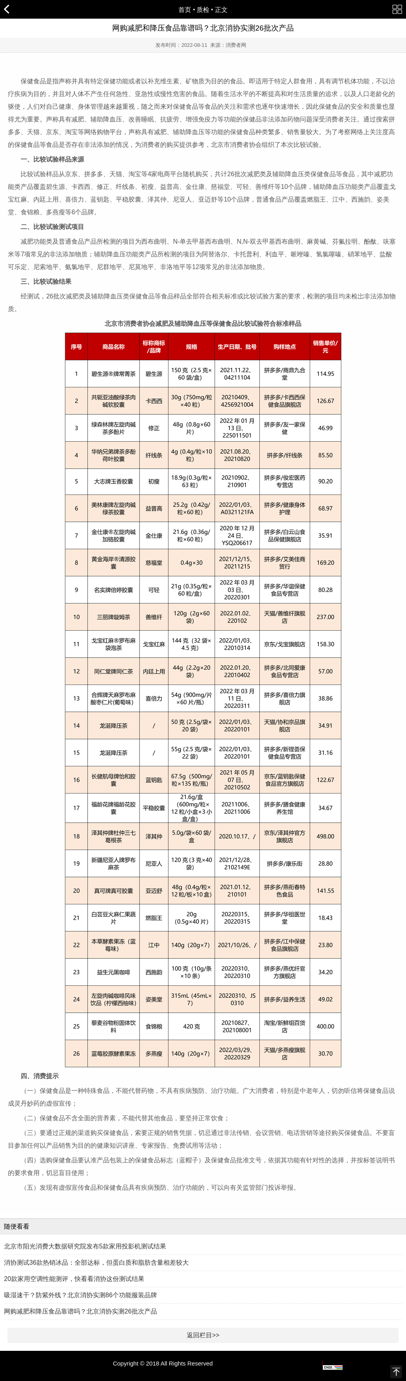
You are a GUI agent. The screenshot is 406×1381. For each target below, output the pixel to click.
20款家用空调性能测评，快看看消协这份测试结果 (74, 1278)
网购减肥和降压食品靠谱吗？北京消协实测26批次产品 (80, 1311)
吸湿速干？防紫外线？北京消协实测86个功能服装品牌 (80, 1295)
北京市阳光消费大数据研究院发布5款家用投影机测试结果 (85, 1246)
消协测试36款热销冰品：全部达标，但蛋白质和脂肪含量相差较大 (96, 1262)
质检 (203, 9)
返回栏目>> (203, 1335)
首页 (184, 9)
